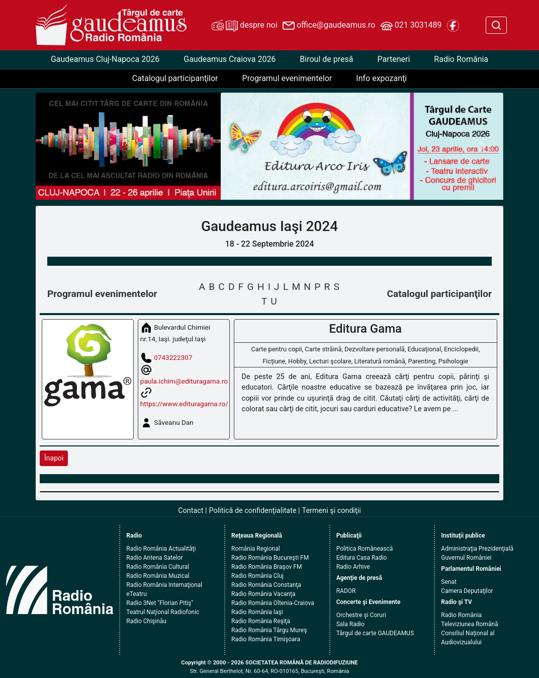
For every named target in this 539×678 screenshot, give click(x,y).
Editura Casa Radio (361, 557)
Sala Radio (350, 624)
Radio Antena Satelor (154, 557)
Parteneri (393, 59)
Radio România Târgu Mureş (269, 630)
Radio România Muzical (157, 575)
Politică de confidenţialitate (253, 510)
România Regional (255, 548)
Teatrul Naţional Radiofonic (162, 612)
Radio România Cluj (257, 575)
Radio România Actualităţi (161, 548)
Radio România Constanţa (266, 584)
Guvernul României (466, 557)
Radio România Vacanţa (263, 593)
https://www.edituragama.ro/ (184, 404)
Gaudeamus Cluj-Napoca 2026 (105, 59)
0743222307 (173, 357)
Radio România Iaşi (257, 612)
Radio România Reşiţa (260, 621)
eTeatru (136, 593)
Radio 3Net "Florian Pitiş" (159, 603)
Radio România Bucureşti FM (270, 557)
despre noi (244, 26)
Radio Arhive (353, 566)
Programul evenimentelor (287, 78)
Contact (190, 510)
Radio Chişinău (146, 621)
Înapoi (53, 458)
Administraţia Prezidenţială (477, 548)
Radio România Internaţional (164, 584)
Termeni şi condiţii (331, 510)
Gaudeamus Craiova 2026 (230, 59)
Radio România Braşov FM (266, 566)
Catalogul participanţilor (175, 78)
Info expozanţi (381, 78)
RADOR (346, 590)
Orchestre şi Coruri (361, 615)
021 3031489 (411, 26)
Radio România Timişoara (265, 639)
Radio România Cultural (157, 566)
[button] (242, 146)
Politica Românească (364, 548)
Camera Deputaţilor (467, 590)
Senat (449, 581)
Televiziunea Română (469, 624)
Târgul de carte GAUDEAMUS (375, 633)
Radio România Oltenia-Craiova (272, 603)
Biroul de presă (326, 59)
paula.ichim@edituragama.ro (184, 381)
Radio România (461, 59)
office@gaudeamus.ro (329, 26)
